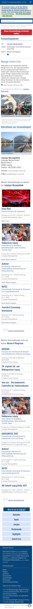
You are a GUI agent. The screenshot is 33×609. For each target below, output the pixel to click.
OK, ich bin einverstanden (23, 14)
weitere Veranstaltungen (13, 331)
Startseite (3, 25)
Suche (18, 25)
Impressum (24, 605)
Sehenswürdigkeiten (17, 558)
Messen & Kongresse (26, 25)
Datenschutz (16, 605)
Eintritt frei (13, 556)
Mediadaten (7, 605)
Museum (25, 554)
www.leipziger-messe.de (16, 171)
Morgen (24, 552)
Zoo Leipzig (19, 551)
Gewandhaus (7, 556)
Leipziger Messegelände (8, 27)
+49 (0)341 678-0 (14, 167)
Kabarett (5, 558)
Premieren (8, 554)
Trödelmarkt (19, 554)
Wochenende (14, 560)
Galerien (13, 552)
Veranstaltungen (11, 25)
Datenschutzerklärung (7, 14)
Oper (25, 558)
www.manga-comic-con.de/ (13, 85)
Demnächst (6, 552)
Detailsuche (6, 580)
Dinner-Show (22, 560)
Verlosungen (5, 562)
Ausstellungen (14, 554)
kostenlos (6, 574)
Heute (18, 556)
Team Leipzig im (9, 607)
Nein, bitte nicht (7, 16)
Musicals (9, 558)
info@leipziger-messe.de (15, 174)
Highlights (27, 560)
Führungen (6, 560)
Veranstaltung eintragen (10, 582)
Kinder (4, 554)
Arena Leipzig (25, 556)
